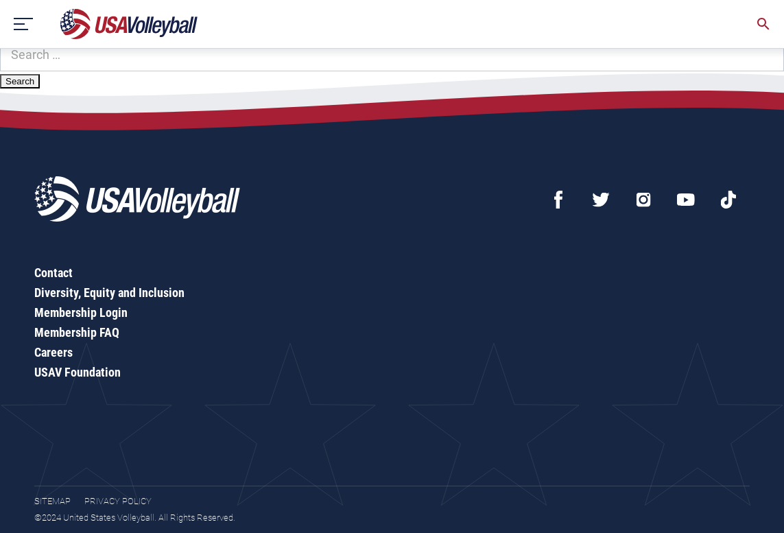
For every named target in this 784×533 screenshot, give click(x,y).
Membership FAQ (76, 332)
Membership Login (81, 312)
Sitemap (52, 501)
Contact (53, 272)
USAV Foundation (77, 372)
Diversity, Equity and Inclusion (109, 292)
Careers (53, 352)
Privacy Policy (118, 501)
